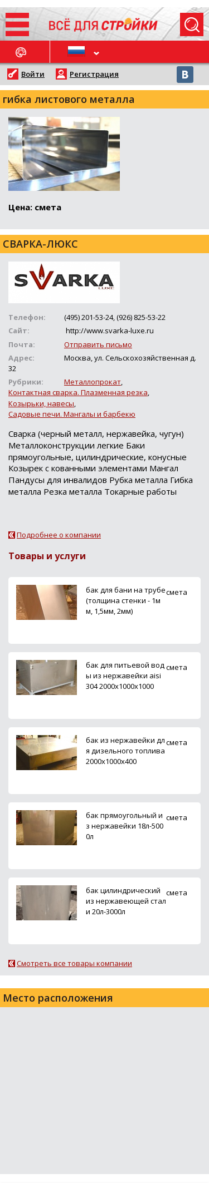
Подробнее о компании (59, 535)
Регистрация (94, 74)
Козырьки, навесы (41, 403)
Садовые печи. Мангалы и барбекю (71, 414)
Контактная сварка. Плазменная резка (78, 392)
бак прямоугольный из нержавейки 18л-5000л (124, 825)
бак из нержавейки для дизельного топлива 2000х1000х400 (125, 750)
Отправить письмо (98, 344)
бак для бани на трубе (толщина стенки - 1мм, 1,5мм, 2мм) (126, 600)
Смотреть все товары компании (74, 963)
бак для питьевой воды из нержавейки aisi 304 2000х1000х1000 (125, 675)
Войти (33, 74)
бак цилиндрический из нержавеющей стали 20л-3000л (126, 900)
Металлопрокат (92, 382)
